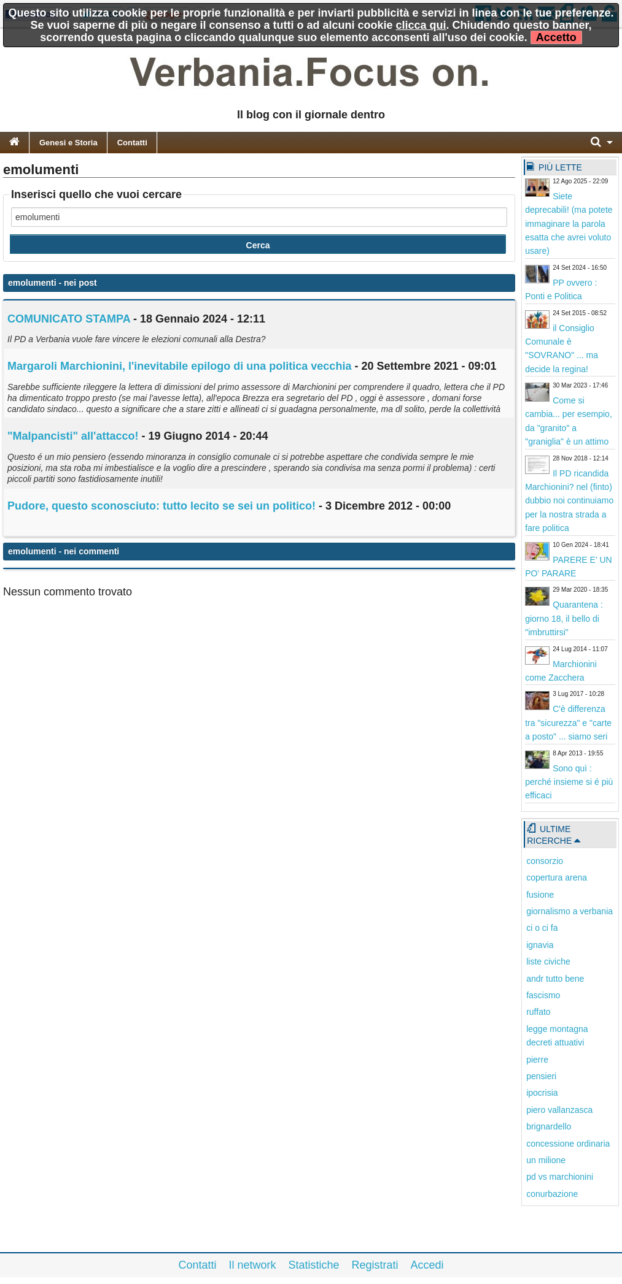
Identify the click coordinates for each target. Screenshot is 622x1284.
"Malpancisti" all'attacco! (74, 436)
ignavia (539, 945)
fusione (540, 895)
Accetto (556, 37)
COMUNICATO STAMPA (68, 319)
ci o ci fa (542, 928)
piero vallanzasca (559, 1110)
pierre (537, 1059)
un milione (546, 1160)
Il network (252, 1265)
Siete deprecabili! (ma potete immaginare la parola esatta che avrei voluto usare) (568, 223)
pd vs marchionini (559, 1177)
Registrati (375, 1265)
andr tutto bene (555, 979)
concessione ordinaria (568, 1143)
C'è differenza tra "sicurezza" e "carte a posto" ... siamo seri (568, 722)
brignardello (548, 1126)
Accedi (427, 1265)
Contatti (132, 142)
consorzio (544, 861)
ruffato (538, 1012)
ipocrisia (542, 1093)
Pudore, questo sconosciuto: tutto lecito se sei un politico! (161, 506)
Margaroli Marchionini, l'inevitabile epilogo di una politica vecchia (179, 366)
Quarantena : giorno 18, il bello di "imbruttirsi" (564, 618)
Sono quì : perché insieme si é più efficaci (569, 782)
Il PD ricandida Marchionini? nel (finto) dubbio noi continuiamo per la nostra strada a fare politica (569, 500)
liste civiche (548, 961)
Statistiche (313, 1265)
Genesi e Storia (68, 142)
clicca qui (421, 25)
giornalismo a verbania (569, 911)
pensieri (541, 1076)
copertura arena (556, 877)
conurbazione (552, 1194)
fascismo (543, 995)
